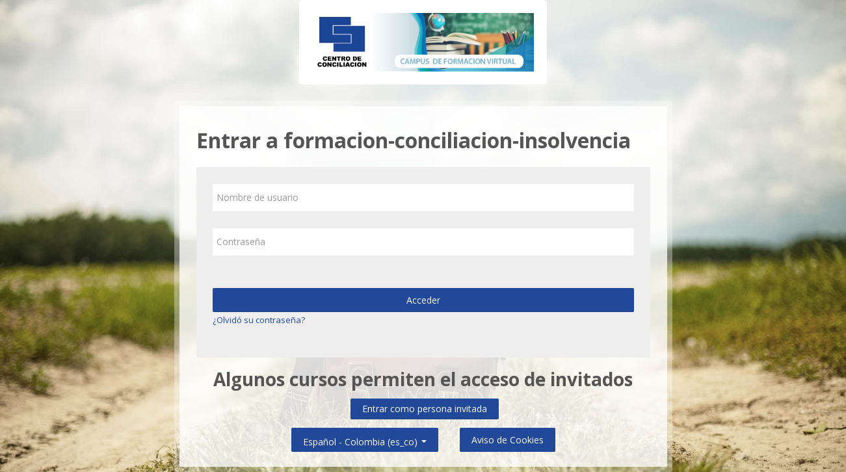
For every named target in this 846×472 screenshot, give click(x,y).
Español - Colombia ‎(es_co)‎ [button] (365, 439)
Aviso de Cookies (507, 440)
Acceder (423, 300)
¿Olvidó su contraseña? (259, 320)
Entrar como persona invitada (424, 408)
